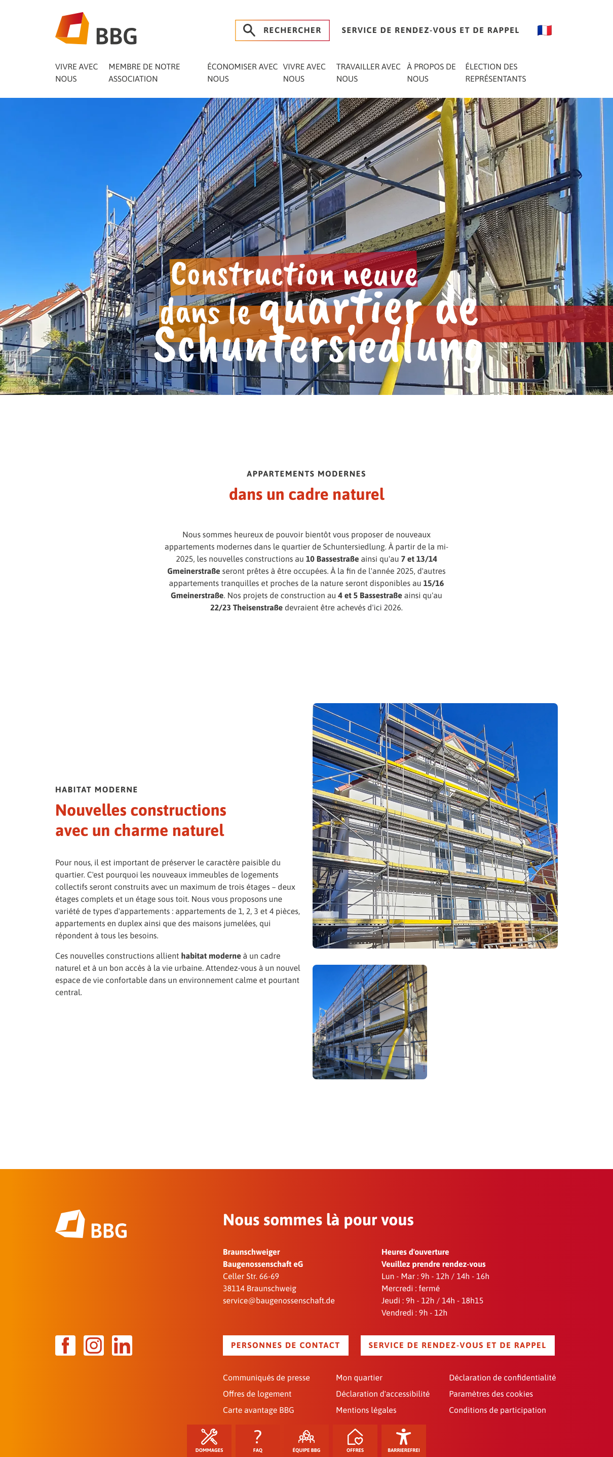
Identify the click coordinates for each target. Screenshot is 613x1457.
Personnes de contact (285, 1345)
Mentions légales (366, 1410)
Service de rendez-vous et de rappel (431, 30)
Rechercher (282, 30)
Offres (355, 1441)
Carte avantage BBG (258, 1410)
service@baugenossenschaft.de (279, 1300)
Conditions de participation (497, 1410)
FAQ (258, 1441)
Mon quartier (359, 1377)
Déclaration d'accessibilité (383, 1394)
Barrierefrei (404, 1441)
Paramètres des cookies (491, 1394)
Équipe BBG (307, 1441)
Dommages (209, 1441)
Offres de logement (257, 1394)
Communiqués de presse (266, 1377)
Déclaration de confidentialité (502, 1377)
